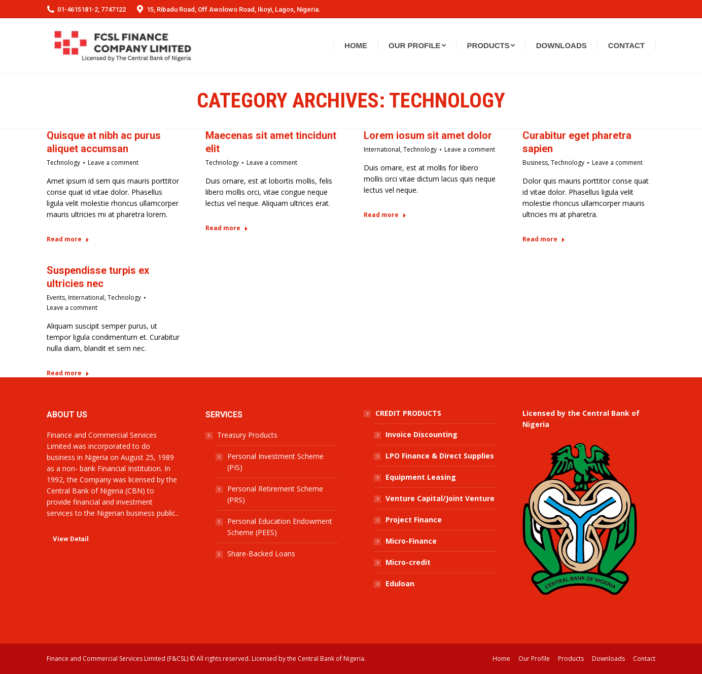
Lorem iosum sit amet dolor (428, 135)
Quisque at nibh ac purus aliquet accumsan (104, 142)
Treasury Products (247, 435)
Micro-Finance (411, 541)
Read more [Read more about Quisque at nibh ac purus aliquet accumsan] (68, 239)
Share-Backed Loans (261, 553)
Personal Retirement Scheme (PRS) (275, 494)
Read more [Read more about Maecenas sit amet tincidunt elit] (226, 228)
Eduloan (399, 583)
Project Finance (413, 519)
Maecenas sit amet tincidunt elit (270, 142)
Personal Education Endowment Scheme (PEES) (279, 526)
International (382, 149)
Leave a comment (113, 162)
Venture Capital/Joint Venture (440, 498)
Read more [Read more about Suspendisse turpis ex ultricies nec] (68, 373)
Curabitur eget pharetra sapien (576, 142)
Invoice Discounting (421, 434)
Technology (63, 162)
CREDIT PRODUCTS (408, 413)
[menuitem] (356, 45)
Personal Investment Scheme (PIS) (275, 461)
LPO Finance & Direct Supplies (439, 455)
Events (56, 297)
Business (535, 162)
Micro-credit (408, 562)
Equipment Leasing (420, 477)
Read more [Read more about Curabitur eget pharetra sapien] (543, 239)
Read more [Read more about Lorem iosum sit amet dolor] (385, 215)
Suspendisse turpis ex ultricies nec (98, 277)
